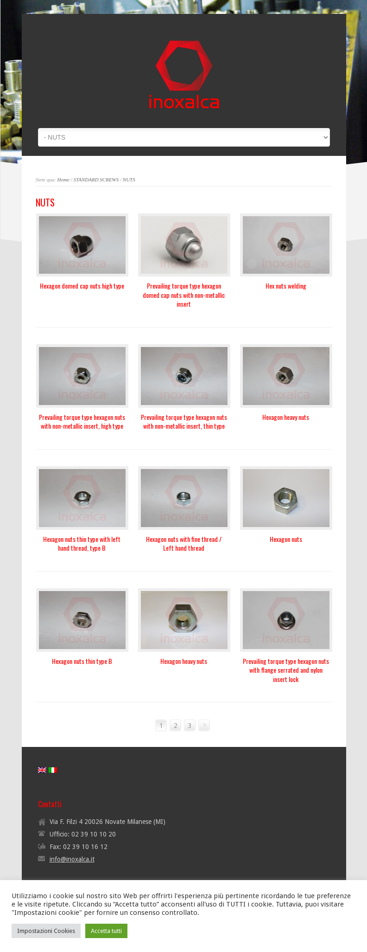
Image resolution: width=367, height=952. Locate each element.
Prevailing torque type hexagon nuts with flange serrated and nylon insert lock (286, 670)
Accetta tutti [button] (106, 930)
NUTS (129, 179)
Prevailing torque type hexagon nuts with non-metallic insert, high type (82, 421)
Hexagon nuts (286, 539)
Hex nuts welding (286, 285)
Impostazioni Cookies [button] (46, 930)
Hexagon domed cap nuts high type (82, 285)
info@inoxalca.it (72, 859)
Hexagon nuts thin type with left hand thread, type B (81, 543)
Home (63, 179)
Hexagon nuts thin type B (82, 661)
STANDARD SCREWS (96, 179)
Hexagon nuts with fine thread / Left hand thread (183, 543)
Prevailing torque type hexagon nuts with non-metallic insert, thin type (184, 421)
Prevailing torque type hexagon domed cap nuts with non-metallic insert (184, 295)
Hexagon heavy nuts (285, 417)
